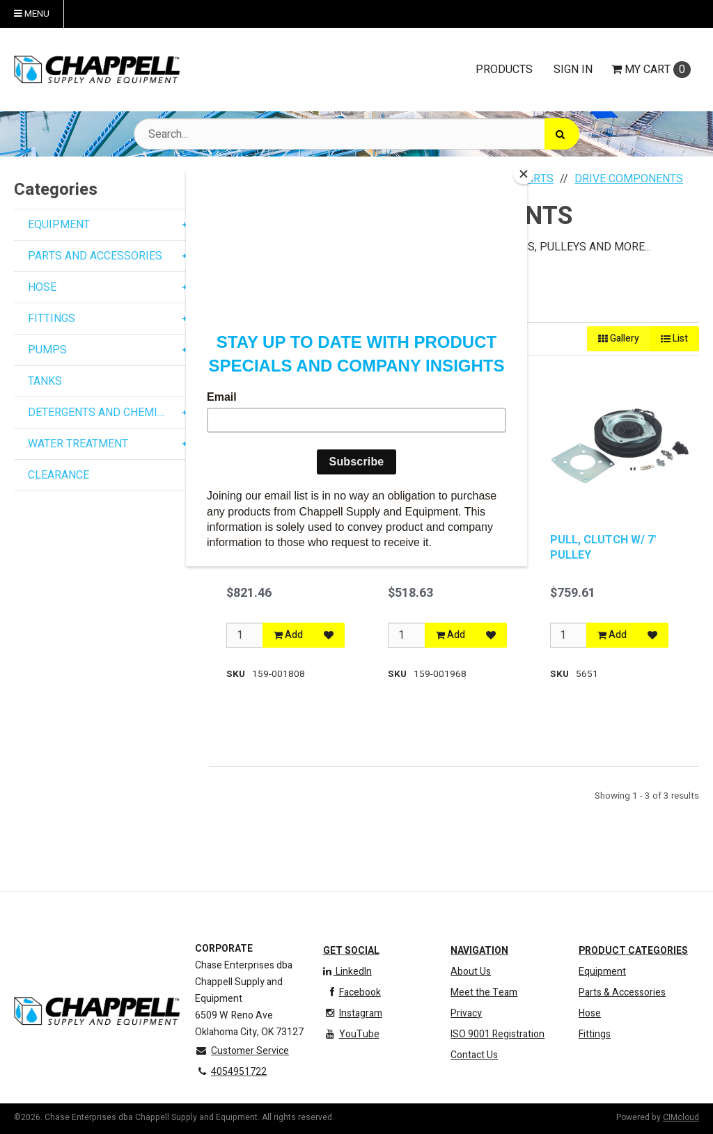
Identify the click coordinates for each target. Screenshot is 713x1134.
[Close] (523, 173)
